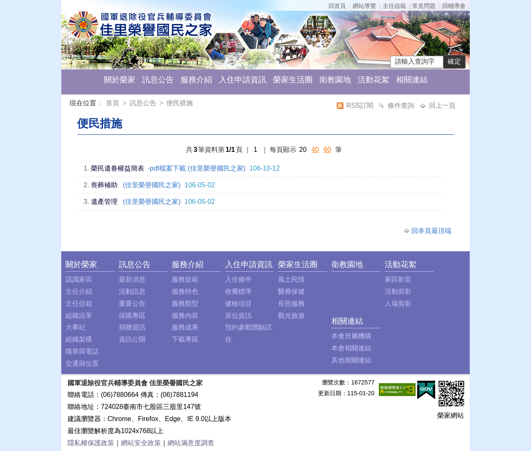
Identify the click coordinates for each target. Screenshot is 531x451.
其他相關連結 (351, 360)
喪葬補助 (104, 184)
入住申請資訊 (242, 79)
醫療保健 (291, 291)
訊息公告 (158, 79)
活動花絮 (373, 79)
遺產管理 (104, 201)
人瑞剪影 (398, 303)
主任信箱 (394, 5)
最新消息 (132, 279)
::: (71, 104)
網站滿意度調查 (191, 442)
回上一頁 (442, 105)
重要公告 (132, 303)
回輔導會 (454, 5)
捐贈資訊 (132, 327)
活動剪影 (398, 291)
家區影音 (398, 279)
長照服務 (291, 303)
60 (327, 149)
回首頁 (337, 5)
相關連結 (412, 79)
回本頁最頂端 (431, 230)
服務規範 (185, 279)
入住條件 (238, 279)
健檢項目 (238, 303)
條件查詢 (402, 105)
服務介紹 (196, 79)
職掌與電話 (82, 351)
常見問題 (424, 5)
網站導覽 (364, 5)
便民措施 (179, 103)
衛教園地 (335, 79)
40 (315, 149)
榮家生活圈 (293, 79)
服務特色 (185, 291)
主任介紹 (78, 291)
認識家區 (78, 279)
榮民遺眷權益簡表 (117, 168)
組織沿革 (78, 315)
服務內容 (185, 315)
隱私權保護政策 (91, 442)
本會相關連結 (351, 348)
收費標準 (238, 291)
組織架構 (78, 339)
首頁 (113, 103)
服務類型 (185, 303)
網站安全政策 (141, 442)
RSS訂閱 (360, 105)
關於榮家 (119, 79)
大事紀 (75, 327)
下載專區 (185, 339)
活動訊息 (132, 291)
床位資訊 (238, 315)
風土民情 (291, 279)
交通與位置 (82, 363)
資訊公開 (132, 339)
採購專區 (132, 315)
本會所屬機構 (351, 335)
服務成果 (185, 327)
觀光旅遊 (291, 315)
